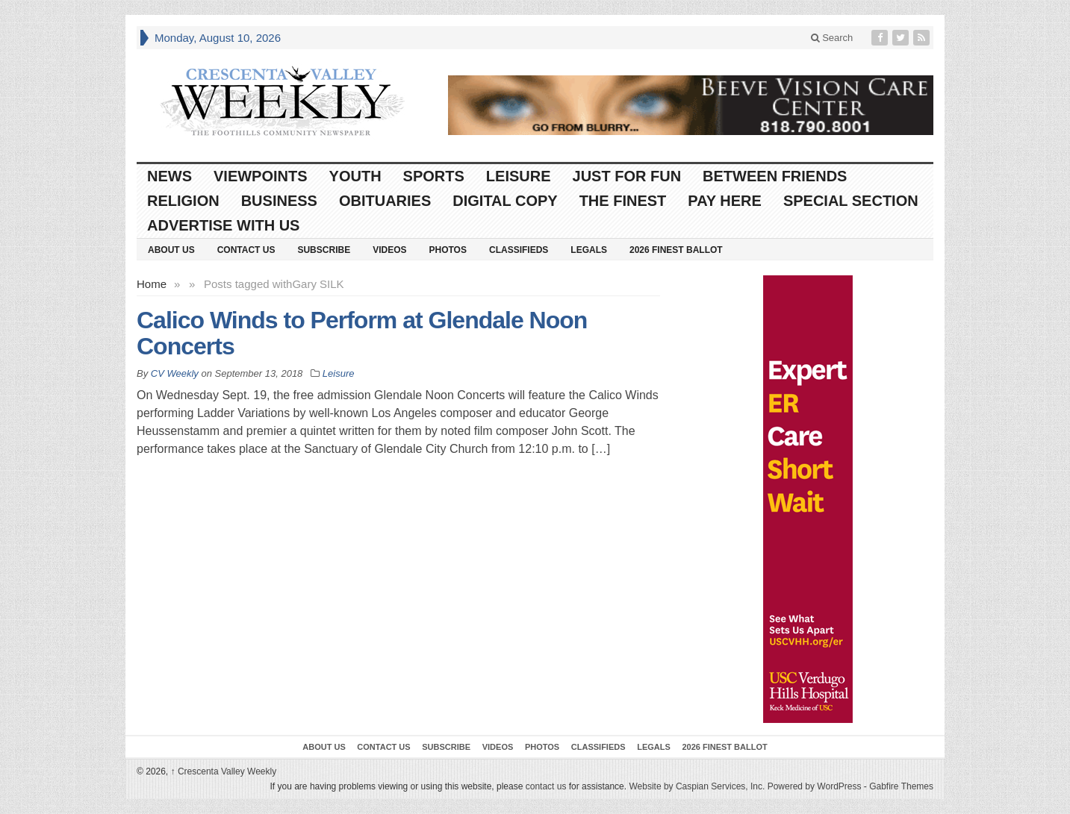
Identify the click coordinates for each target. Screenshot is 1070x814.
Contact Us (246, 250)
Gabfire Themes (901, 786)
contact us (546, 786)
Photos (448, 250)
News (169, 176)
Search (832, 37)
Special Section (850, 200)
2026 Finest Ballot (676, 250)
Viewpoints (261, 176)
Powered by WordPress (815, 786)
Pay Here (725, 200)
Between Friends (775, 176)
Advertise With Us (223, 225)
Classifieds (518, 250)
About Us (171, 250)
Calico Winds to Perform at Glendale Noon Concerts (362, 333)
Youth (355, 176)
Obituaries (385, 200)
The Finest (623, 200)
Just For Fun (627, 176)
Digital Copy (504, 200)
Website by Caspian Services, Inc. (697, 786)
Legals (588, 250)
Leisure (518, 176)
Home (152, 284)
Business (279, 200)
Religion (183, 200)
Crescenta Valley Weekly (224, 771)
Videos (389, 250)
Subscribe (323, 250)
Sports (433, 176)
